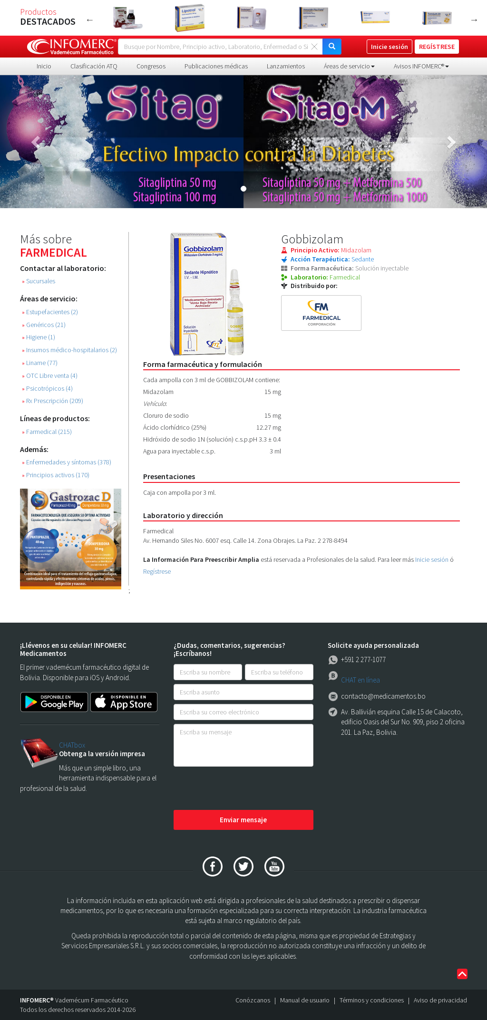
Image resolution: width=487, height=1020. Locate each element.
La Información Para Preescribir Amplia (201, 559)
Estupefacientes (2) (50, 312)
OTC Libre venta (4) (50, 376)
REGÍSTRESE (437, 46)
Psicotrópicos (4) (47, 389)
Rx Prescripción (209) (52, 401)
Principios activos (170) (55, 475)
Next (474, 19)
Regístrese (157, 571)
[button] (36, 141)
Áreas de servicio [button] (349, 66)
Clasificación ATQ (93, 66)
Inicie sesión (431, 559)
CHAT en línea (360, 679)
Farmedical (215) (47, 432)
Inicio (44, 66)
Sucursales (38, 281)
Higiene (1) (38, 337)
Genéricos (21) (44, 325)
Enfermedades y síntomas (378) (66, 462)
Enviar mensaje (243, 819)
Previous (90, 19)
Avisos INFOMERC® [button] (421, 66)
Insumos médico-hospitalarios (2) (69, 350)
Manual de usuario (305, 1000)
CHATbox (72, 745)
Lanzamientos (286, 66)
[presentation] (246, 789)
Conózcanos (252, 1000)
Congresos (151, 66)
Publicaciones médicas (216, 66)
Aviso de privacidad (440, 1000)
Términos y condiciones (372, 1000)
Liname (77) (40, 363)
